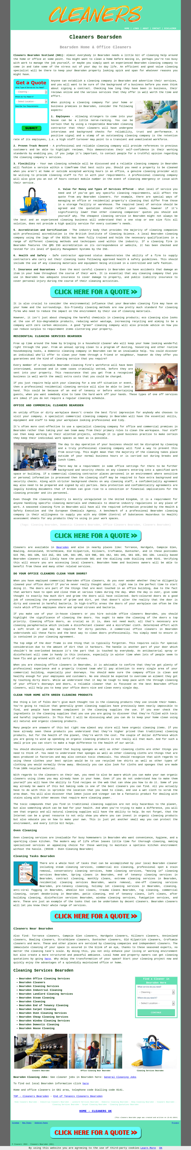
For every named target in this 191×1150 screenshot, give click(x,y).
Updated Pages (41, 1123)
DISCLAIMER (170, 28)
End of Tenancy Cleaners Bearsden (78, 1096)
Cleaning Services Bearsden (43, 970)
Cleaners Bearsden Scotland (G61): (39, 55)
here (48, 958)
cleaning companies (117, 943)
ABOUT (146, 28)
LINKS (136, 28)
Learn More (148, 1148)
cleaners (87, 562)
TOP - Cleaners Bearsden (31, 1096)
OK (160, 1148)
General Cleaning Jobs (120, 1077)
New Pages (27, 1123)
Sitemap (15, 1123)
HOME (126, 28)
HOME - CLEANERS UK (95, 1111)
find (25, 935)
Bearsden (62, 547)
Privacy (175, 1123)
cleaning (93, 80)
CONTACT (156, 28)
